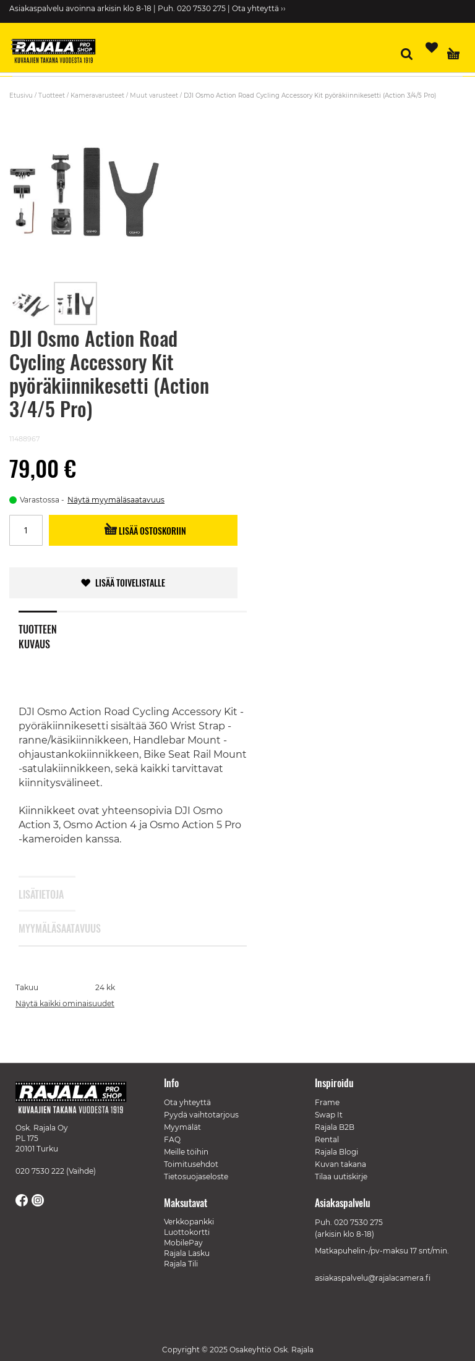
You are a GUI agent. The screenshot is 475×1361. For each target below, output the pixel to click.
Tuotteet (51, 95)
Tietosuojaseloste (196, 1176)
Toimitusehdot (191, 1164)
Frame (327, 1102)
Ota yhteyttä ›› (259, 8)
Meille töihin (186, 1151)
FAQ (172, 1139)
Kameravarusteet (97, 95)
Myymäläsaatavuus (38, 928)
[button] (31, 303)
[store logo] (58, 52)
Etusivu (21, 95)
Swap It (329, 1114)
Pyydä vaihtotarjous (201, 1114)
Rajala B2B (334, 1127)
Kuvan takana (340, 1164)
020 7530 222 (39, 1171)
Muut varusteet (154, 95)
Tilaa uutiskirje (341, 1176)
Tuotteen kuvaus (38, 634)
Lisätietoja (38, 894)
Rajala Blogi (336, 1151)
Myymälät (182, 1127)
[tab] (47, 629)
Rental (327, 1139)
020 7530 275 (358, 1222)
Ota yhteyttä (187, 1102)
